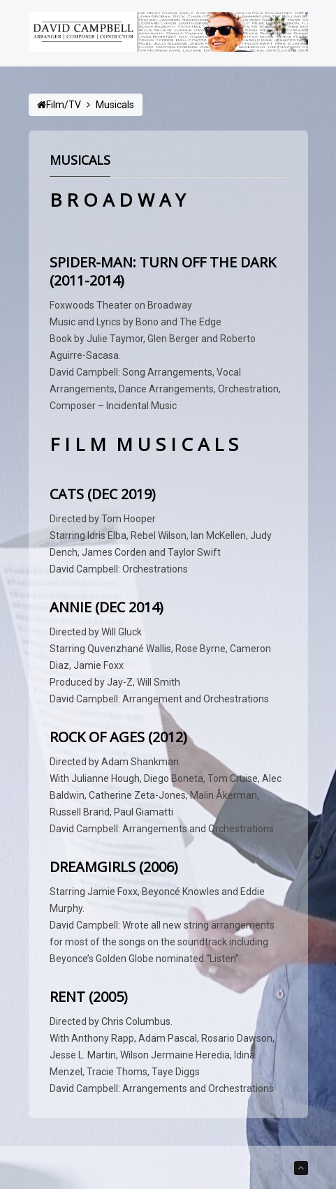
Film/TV (63, 104)
